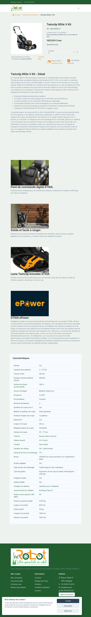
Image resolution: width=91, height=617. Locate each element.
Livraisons (38, 578)
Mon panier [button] (16, 2)
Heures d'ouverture (66, 594)
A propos (38, 590)
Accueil (16, 15)
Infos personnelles (17, 581)
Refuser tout (68, 611)
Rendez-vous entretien (18, 587)
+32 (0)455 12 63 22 (66, 584)
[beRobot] (30, 557)
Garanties (38, 584)
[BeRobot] (17, 8)
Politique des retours (41, 581)
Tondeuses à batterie (30, 15)
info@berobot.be (65, 587)
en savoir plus (41, 58)
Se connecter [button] (29, 2)
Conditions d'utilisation (42, 587)
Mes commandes (16, 578)
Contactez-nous (57, 63)
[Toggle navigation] (78, 8)
